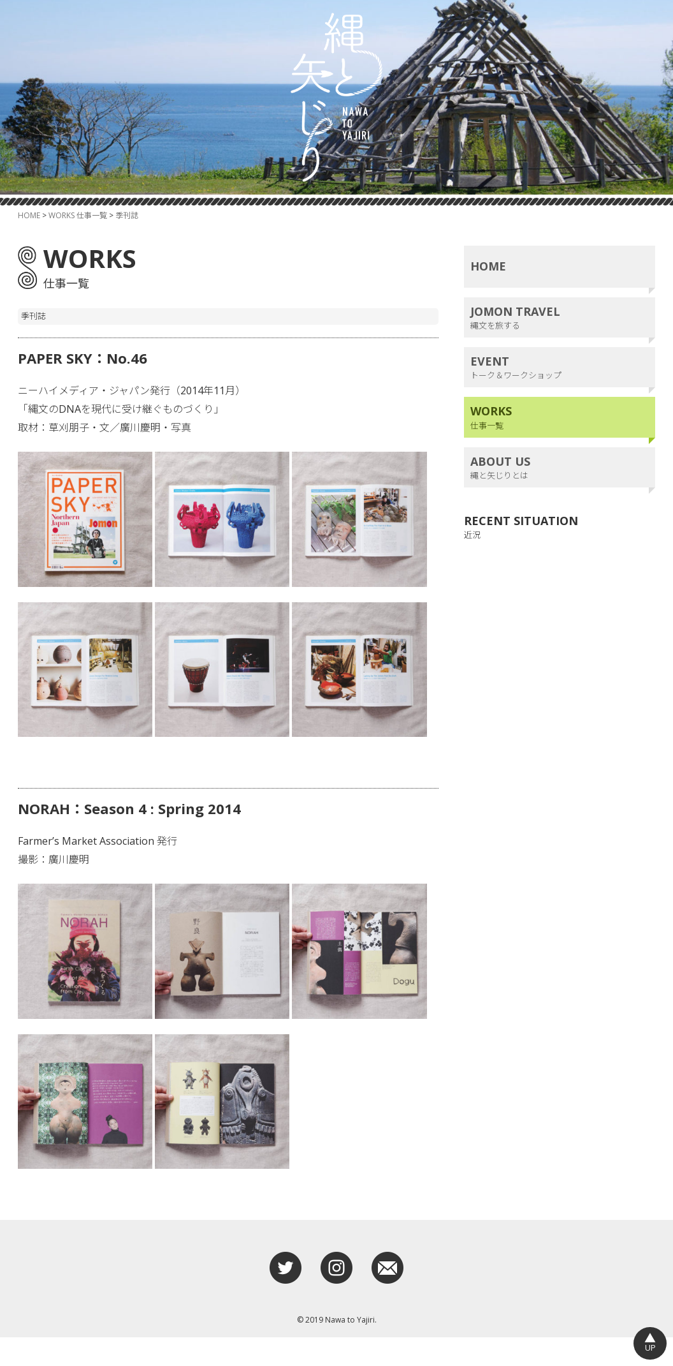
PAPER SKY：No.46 (89, 386)
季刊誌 (126, 244)
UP (650, 1342)
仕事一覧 (559, 445)
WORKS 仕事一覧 (77, 244)
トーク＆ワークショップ (559, 396)
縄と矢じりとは (559, 496)
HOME (29, 244)
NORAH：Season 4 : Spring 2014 (142, 836)
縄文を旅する (559, 346)
